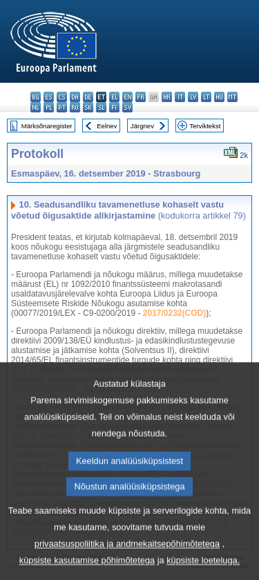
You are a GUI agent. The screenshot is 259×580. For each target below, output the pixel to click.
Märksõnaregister (47, 126)
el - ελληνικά (114, 97)
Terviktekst (204, 126)
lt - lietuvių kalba (206, 97)
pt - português (62, 107)
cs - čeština (62, 97)
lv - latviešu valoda (193, 97)
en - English (127, 97)
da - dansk (75, 97)
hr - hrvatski (167, 97)
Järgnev (142, 126)
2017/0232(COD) (174, 313)
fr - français (140, 97)
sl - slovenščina (101, 107)
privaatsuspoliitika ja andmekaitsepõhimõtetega (127, 567)
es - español (49, 97)
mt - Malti (232, 97)
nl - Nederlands (35, 107)
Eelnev (107, 126)
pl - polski (49, 107)
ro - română (75, 107)
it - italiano (180, 97)
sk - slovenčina (88, 107)
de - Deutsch (88, 97)
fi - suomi (114, 107)
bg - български (35, 97)
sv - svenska (127, 107)
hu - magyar (219, 97)
